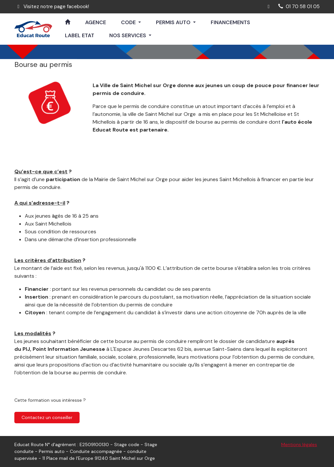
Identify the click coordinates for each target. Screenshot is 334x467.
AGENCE (95, 22)
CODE (129, 22)
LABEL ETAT (79, 35)
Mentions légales (299, 444)
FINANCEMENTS (230, 22)
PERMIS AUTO (174, 22)
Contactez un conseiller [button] (47, 417)
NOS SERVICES (128, 35)
